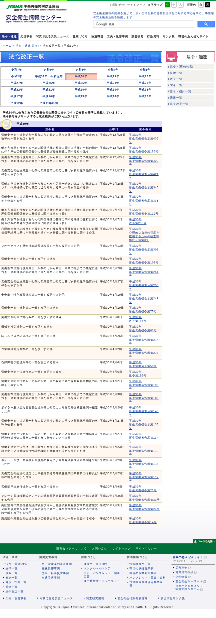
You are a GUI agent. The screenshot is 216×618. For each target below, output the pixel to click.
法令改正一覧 (179, 103)
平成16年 (48, 96)
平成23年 (145, 82)
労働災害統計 (185, 572)
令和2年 (16, 76)
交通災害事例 (51, 577)
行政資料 (153, 36)
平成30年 (81, 76)
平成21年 (48, 89)
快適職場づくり (140, 563)
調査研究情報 (95, 598)
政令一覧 (176, 78)
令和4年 (113, 69)
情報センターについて (71, 548)
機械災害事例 (51, 568)
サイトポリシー (146, 548)
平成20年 (81, 89)
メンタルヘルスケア (97, 568)
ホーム (7, 45)
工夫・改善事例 (117, 36)
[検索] (143, 24)
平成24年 (113, 82)
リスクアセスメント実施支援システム (189, 588)
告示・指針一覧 (180, 91)
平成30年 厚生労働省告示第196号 (143, 384)
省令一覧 (176, 85)
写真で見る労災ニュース (52, 36)
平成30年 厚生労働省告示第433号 (143, 138)
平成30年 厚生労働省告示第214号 (143, 339)
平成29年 (113, 76)
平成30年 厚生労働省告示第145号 (143, 411)
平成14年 (113, 96)
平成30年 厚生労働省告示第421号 (143, 174)
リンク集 (169, 36)
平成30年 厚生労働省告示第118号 (143, 464)
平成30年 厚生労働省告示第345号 (143, 187)
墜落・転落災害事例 (55, 573)
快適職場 (97, 36)
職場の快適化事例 (142, 568)
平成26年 (48, 82)
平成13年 (145, 96)
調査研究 (138, 36)
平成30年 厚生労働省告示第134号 (143, 437)
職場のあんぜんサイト (193, 36)
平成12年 (16, 103)
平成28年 (145, 76)
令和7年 (16, 69)
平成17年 (16, 96)
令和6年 (49, 69)
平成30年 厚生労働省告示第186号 (143, 398)
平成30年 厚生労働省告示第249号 (143, 298)
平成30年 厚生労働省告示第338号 (143, 200)
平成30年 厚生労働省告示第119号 (143, 450)
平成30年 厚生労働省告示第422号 (143, 161)
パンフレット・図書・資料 (148, 577)
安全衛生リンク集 (173, 598)
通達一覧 (176, 97)
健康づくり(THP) (96, 563)
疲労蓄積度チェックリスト (102, 580)
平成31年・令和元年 (49, 76)
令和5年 (81, 69)
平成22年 (16, 89)
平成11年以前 (49, 103)
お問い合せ (117, 4)
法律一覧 (176, 72)
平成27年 (16, 82)
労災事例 (26, 36)
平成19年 (113, 89)
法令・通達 (9, 36)
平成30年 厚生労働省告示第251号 (143, 272)
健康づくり (80, 36)
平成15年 (81, 96)
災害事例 (182, 567)
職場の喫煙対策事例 (143, 573)
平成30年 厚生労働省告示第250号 (143, 285)
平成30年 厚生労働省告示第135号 (143, 424)
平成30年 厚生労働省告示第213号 (143, 353)
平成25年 (81, 82)
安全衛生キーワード (189, 581)
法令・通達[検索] (181, 66)
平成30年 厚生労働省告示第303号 (143, 249)
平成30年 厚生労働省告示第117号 (143, 477)
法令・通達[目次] (27, 45)
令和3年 (145, 69)
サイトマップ (136, 4)
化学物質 (182, 576)
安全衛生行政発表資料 (133, 598)
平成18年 (145, 89)
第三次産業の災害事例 (57, 563)
